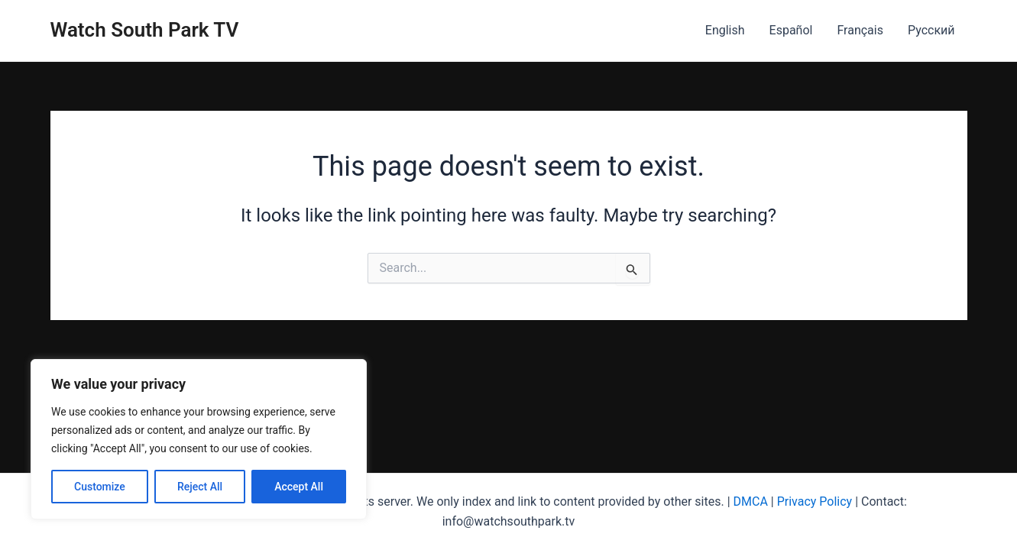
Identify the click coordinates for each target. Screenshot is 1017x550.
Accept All (298, 486)
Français (860, 30)
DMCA (751, 501)
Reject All (199, 486)
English (725, 30)
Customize (99, 486)
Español (791, 30)
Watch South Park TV (144, 29)
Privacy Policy (815, 501)
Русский (931, 30)
